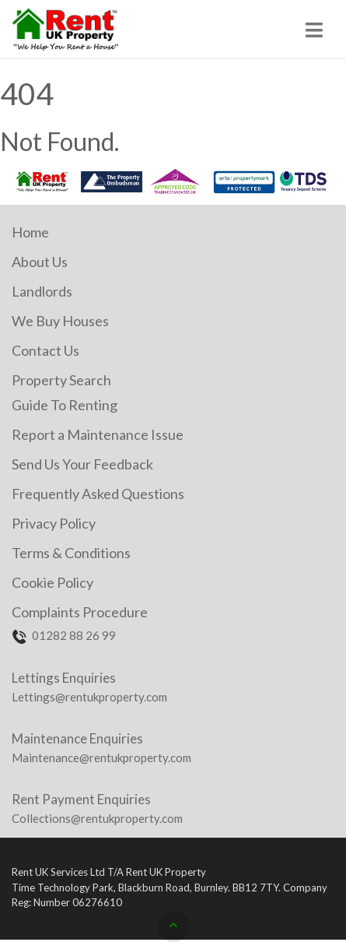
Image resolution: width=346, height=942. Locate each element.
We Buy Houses (60, 320)
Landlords (42, 291)
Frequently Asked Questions (98, 493)
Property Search (61, 379)
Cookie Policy (52, 582)
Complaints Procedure (80, 611)
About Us (40, 261)
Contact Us (45, 350)
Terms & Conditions (71, 552)
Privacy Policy (54, 523)
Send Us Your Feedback (82, 464)
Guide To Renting (64, 404)
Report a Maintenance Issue (97, 434)
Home (30, 232)
